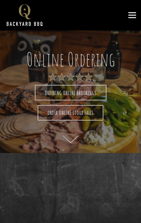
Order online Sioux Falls (70, 113)
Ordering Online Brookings (71, 93)
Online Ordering (89, 214)
